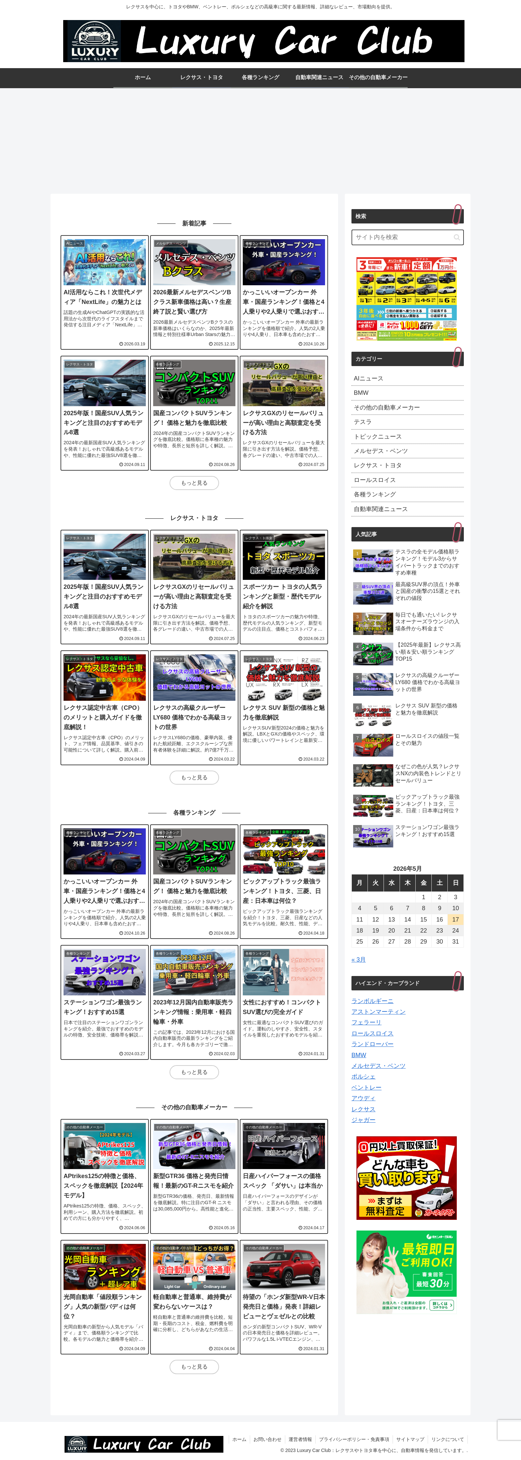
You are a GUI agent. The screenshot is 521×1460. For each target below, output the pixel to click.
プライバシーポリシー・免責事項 (354, 1439)
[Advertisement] (260, 139)
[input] (407, 237)
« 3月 (358, 959)
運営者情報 (300, 1439)
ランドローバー (372, 1044)
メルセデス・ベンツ (378, 1066)
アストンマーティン (378, 1011)
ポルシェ (363, 1076)
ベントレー (366, 1087)
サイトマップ (410, 1439)
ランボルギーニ (372, 1001)
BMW (358, 1055)
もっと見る (194, 483)
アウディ (363, 1098)
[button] (457, 237)
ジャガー (363, 1120)
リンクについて (447, 1439)
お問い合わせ (267, 1439)
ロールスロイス (372, 1033)
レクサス (363, 1109)
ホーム (239, 1439)
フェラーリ (366, 1022)
